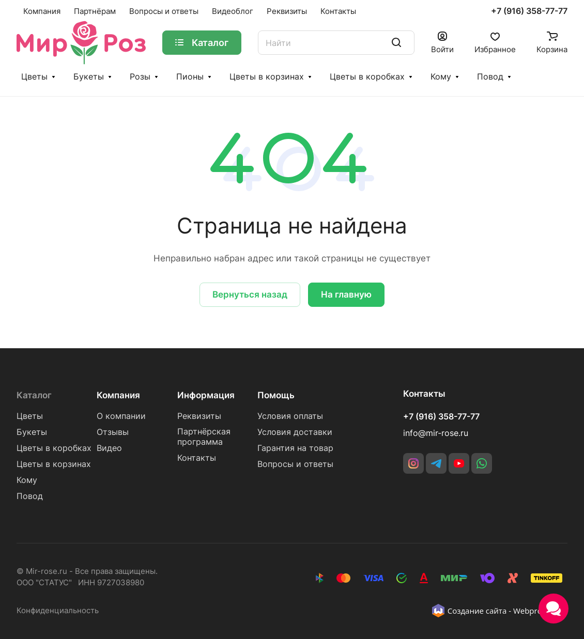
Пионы (190, 77)
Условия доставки (294, 432)
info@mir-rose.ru (435, 433)
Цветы (34, 77)
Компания (118, 395)
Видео (109, 448)
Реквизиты (199, 416)
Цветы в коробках (367, 77)
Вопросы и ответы (295, 464)
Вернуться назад (249, 294)
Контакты (196, 458)
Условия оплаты (290, 416)
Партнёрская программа (203, 437)
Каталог (34, 395)
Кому (441, 77)
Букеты (88, 77)
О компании (121, 416)
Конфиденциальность (58, 610)
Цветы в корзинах (266, 77)
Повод (490, 77)
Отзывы (113, 432)
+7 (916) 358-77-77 (529, 11)
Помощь (276, 395)
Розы (140, 77)
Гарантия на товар (295, 448)
